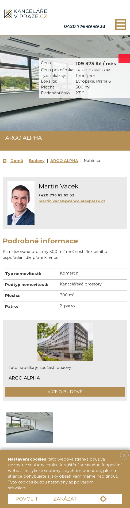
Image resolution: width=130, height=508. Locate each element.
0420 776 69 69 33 (84, 26)
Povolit (27, 499)
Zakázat (65, 499)
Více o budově (65, 391)
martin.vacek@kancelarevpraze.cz (72, 201)
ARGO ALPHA (64, 160)
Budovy (37, 160)
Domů (16, 160)
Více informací (46, 488)
